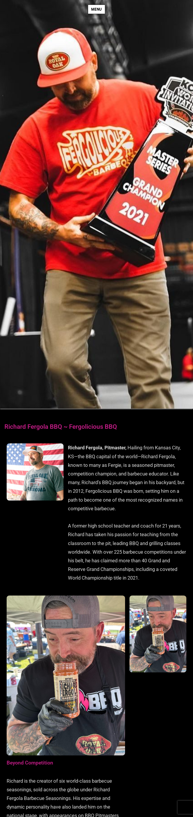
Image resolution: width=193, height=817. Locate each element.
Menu (96, 9)
